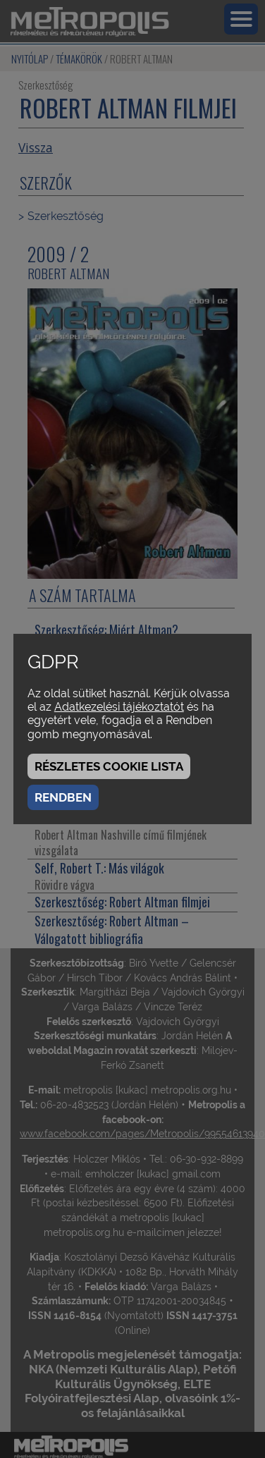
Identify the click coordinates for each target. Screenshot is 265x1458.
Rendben (63, 797)
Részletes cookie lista (109, 766)
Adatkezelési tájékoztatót (119, 706)
